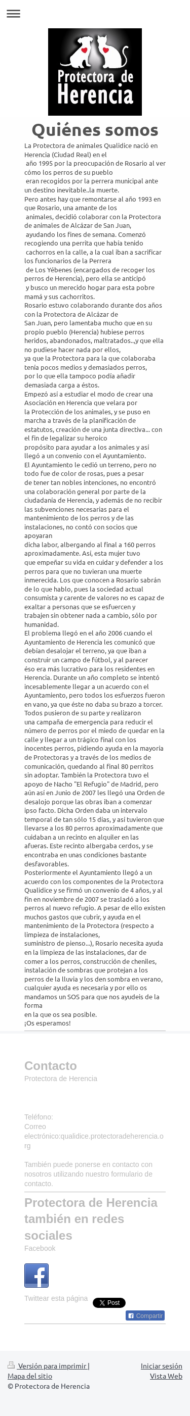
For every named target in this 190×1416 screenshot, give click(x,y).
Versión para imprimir (48, 1365)
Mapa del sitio (30, 1375)
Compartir (145, 1316)
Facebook (39, 1248)
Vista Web (166, 1375)
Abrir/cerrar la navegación (95, 13)
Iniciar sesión (161, 1365)
